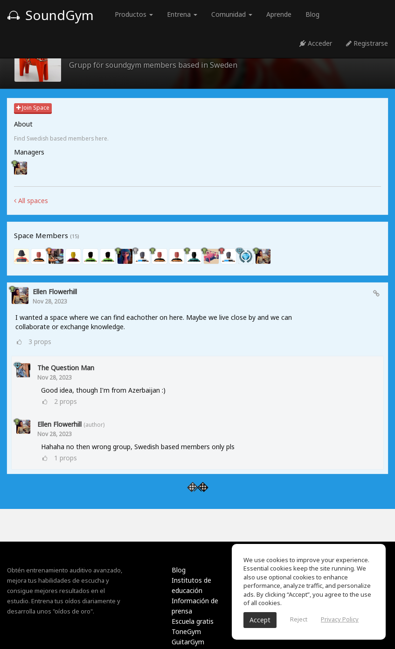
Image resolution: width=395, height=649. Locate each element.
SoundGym (50, 15)
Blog (312, 14)
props (39, 341)
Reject (298, 619)
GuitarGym (188, 641)
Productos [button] (134, 14)
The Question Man (65, 367)
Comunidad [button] (231, 14)
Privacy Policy (340, 619)
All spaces (31, 200)
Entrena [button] (182, 14)
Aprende (278, 14)
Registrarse (367, 43)
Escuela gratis (193, 621)
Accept (259, 619)
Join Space (32, 108)
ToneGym (186, 631)
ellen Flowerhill (55, 291)
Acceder (315, 43)
